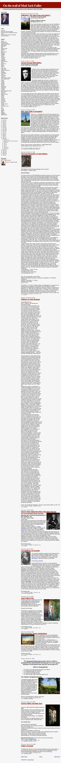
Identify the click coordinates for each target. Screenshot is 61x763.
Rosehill (2, 93)
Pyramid (34, 741)
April (4, 146)
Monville (3, 83)
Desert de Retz (4, 61)
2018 (4, 125)
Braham (25, 294)
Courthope (3, 59)
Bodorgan (3, 49)
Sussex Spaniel (4, 103)
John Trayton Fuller (5, 79)
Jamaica (3, 76)
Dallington (3, 60)
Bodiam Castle (4, 48)
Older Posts (57, 756)
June (5, 144)
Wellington (3, 113)
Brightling (26, 106)
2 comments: (35, 592)
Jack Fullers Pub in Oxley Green (30, 601)
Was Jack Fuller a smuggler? (32, 111)
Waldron (3, 110)
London (2, 82)
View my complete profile (11, 162)
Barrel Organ (4, 45)
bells (2, 47)
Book (2, 50)
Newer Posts (24, 756)
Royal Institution (4, 94)
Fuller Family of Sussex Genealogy (8, 34)
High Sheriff (3, 73)
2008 (4, 135)
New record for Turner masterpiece (34, 633)
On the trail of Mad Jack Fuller (22, 5)
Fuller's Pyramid (27, 746)
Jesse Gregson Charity (6, 77)
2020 (4, 122)
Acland (2, 41)
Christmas (3, 57)
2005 (4, 149)
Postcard (3, 88)
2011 (4, 133)
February (5, 147)
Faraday (3, 65)
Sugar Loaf (34, 106)
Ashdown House (4, 43)
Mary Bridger (34, 558)
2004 (4, 151)
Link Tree (3, 30)
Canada (2, 55)
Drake (2, 62)
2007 (4, 137)
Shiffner (28, 593)
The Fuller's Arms (4, 106)
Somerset (3, 98)
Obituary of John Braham (30, 299)
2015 (4, 127)
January (5, 148)
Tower (2, 108)
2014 (4, 129)
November (6, 139)
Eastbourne (3, 63)
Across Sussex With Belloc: (31, 63)
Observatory (32, 149)
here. (30, 543)
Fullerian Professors (5, 70)
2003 (4, 152)
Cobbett (2, 58)
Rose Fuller (3, 92)
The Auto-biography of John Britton (34, 154)
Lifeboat (3, 81)
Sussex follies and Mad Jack (31, 703)
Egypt (2, 64)
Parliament (37, 149)
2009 (4, 134)
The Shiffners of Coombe (30, 551)
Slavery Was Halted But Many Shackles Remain (38, 512)
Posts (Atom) (31, 759)
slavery (25, 545)
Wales (2, 111)
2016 (4, 126)
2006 (4, 138)
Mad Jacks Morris (5, 35)
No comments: (36, 57)
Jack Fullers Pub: (27, 598)
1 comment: (35, 740)
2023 (4, 119)
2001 (4, 155)
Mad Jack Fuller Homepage (7, 31)
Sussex (2, 102)
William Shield (4, 114)
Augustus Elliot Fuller (5, 44)
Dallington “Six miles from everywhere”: (36, 15)
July (4, 143)
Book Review (4, 51)
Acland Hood (4, 42)
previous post (26, 591)
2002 (4, 153)
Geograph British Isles (34, 661)
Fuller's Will (3, 69)
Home (40, 756)
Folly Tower (3, 68)
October (5, 142)
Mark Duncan (33, 739)
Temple (2, 105)
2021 (4, 121)
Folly (29, 149)
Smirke (2, 97)
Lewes (25, 593)
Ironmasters (3, 75)
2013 (4, 130)
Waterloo (3, 112)
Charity (2, 56)
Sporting (3, 99)
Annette (9, 160)
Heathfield (30, 106)
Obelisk (31, 698)
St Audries (3, 100)
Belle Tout (26, 149)
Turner (25, 655)
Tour (2, 107)
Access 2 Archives (38, 560)
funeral (2, 71)
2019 (4, 123)
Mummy (2, 84)
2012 (4, 131)
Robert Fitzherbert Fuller (6, 90)
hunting (2, 74)
